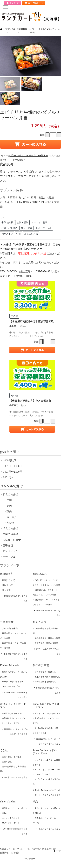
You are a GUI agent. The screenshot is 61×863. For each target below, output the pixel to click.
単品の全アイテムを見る (49, 829)
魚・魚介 (12, 517)
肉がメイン (7, 233)
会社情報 (4, 852)
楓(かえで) (6, 590)
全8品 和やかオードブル (12, 713)
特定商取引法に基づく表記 (44, 849)
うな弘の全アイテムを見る (15, 777)
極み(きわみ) (7, 585)
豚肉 (9, 505)
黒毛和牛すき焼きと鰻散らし (47, 677)
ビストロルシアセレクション (47, 713)
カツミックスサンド (11, 823)
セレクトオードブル (11, 723)
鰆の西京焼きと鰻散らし (45, 682)
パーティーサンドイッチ (12, 682)
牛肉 (9, 500)
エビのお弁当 (31, 233)
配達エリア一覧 (7, 849)
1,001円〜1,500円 (12, 466)
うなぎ (10, 522)
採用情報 (15, 852)
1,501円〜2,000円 (12, 471)
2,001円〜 (8, 477)
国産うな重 (7, 762)
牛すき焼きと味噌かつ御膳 (46, 643)
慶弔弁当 (8, 545)
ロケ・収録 (26, 228)
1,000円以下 (9, 460)
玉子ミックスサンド (11, 818)
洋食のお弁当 (10, 528)
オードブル (9, 556)
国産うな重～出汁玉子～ (12, 757)
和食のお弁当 (10, 494)
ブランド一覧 (23, 849)
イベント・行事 (39, 222)
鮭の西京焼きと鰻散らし (45, 672)
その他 (14, 316)
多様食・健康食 (12, 539)
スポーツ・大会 (44, 228)
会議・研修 (22, 222)
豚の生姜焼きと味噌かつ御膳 (47, 638)
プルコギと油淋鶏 (10, 628)
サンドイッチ (10, 551)
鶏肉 (9, 511)
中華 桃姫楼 (22, 29)
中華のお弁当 (10, 534)
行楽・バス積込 (9, 228)
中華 (18, 233)
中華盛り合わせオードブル (13, 718)
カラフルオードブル (11, 686)
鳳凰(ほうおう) (8, 580)
